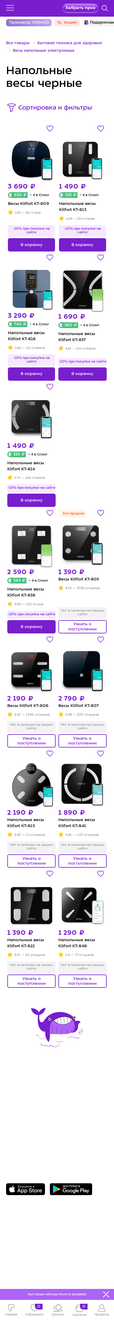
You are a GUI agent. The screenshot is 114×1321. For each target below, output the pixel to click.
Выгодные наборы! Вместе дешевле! (57, 1294)
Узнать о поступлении (82, 626)
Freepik (40, 1273)
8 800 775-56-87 (30, 1128)
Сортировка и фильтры (55, 108)
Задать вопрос (29, 1137)
